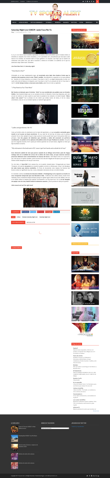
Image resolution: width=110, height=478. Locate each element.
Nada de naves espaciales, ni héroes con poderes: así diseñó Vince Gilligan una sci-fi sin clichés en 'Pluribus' (84, 351)
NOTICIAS (74, 22)
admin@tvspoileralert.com (51, 475)
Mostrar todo (96, 411)
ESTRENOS (48, 22)
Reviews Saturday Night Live (29, 217)
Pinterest (40, 212)
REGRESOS (58, 22)
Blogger (42, 475)
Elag (12, 32)
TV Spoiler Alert (21, 475)
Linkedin (56, 212)
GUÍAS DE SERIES (23, 22)
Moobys (75, 365)
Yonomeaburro (77, 394)
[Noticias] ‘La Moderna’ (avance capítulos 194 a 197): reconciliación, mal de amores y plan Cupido (84, 403)
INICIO (14, 22)
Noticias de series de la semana (26, 454)
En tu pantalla (77, 382)
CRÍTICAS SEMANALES (36, 22)
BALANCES (66, 22)
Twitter (33, 212)
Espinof (75, 348)
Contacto (22, 1)
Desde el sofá (77, 378)
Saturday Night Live (45, 217)
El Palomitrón (77, 371)
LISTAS (81, 22)
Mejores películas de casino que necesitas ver (84, 409)
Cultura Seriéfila (78, 388)
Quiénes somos (14, 1)
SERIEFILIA (89, 22)
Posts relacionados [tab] (18, 222)
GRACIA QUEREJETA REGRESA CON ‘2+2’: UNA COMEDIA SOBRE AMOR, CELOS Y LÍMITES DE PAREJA (84, 374)
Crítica (18, 217)
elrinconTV (76, 407)
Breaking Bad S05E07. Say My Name (28, 435)
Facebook (25, 212)
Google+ (49, 212)
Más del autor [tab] (31, 222)
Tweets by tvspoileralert (77, 426)
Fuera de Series (78, 355)
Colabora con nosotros (32, 1)
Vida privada (76, 380)
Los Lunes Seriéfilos (79, 400)
